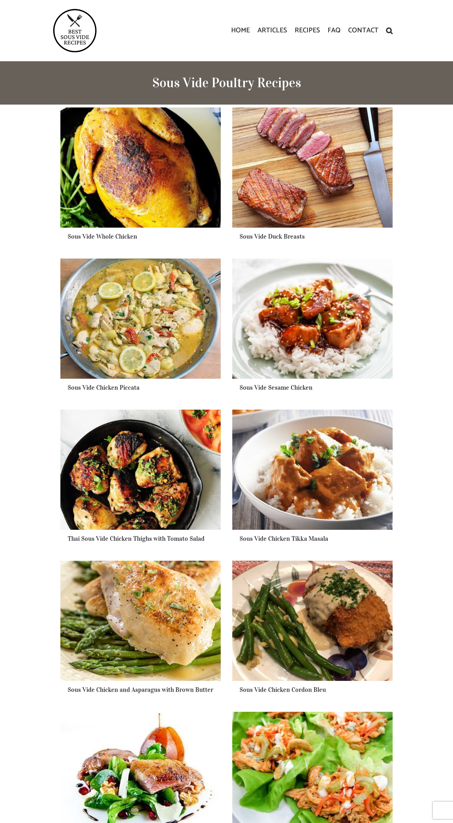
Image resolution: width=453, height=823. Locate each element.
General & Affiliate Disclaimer (297, 794)
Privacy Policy (260, 794)
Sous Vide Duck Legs (202, 577)
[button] (389, 30)
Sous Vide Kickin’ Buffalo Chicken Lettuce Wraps (139, 564)
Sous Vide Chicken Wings (319, 577)
